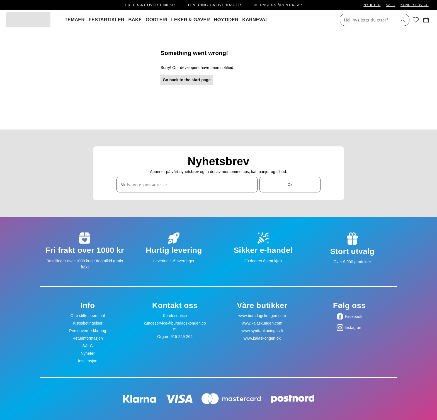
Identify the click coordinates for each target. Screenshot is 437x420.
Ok (290, 184)
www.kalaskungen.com (262, 323)
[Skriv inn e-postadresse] (187, 184)
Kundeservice (175, 315)
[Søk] (367, 20)
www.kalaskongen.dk (262, 338)
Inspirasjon (87, 361)
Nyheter (87, 353)
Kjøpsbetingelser (88, 323)
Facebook (353, 316)
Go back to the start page (187, 80)
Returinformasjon (87, 338)
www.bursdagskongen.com (262, 315)
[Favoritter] (416, 20)
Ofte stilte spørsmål (88, 315)
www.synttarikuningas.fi (262, 330)
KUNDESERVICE (414, 5)
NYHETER (371, 5)
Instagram (354, 327)
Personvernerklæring (87, 330)
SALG (390, 5)
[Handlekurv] (426, 20)
